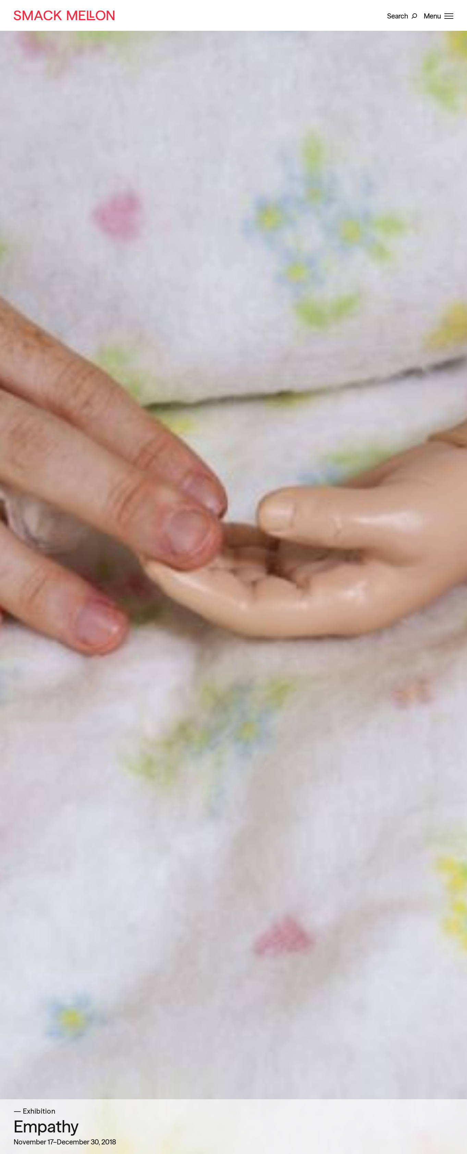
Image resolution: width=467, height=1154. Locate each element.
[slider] (233, 577)
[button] (402, 15)
